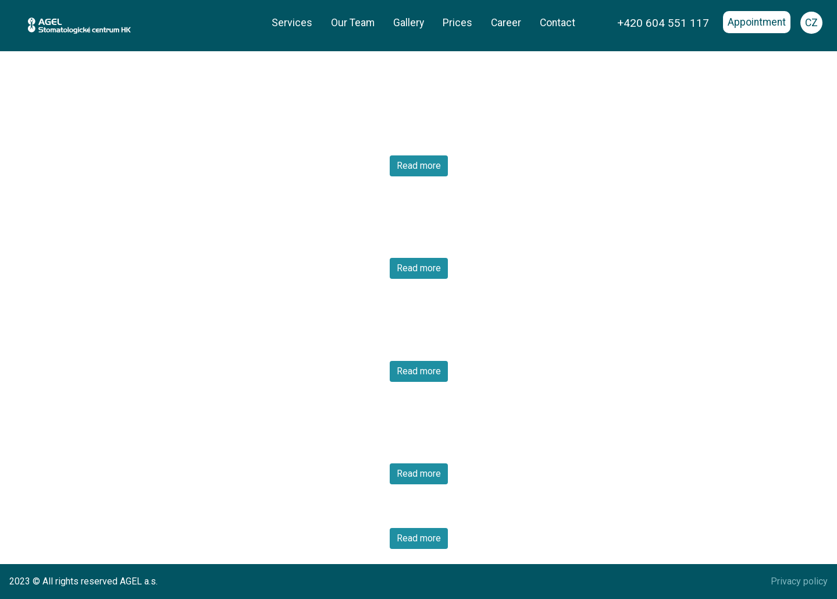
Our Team (353, 23)
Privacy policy (799, 581)
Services (292, 23)
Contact (557, 23)
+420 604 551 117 (663, 23)
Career (506, 23)
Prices (457, 23)
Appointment (757, 22)
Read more (419, 165)
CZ (811, 23)
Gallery (408, 23)
